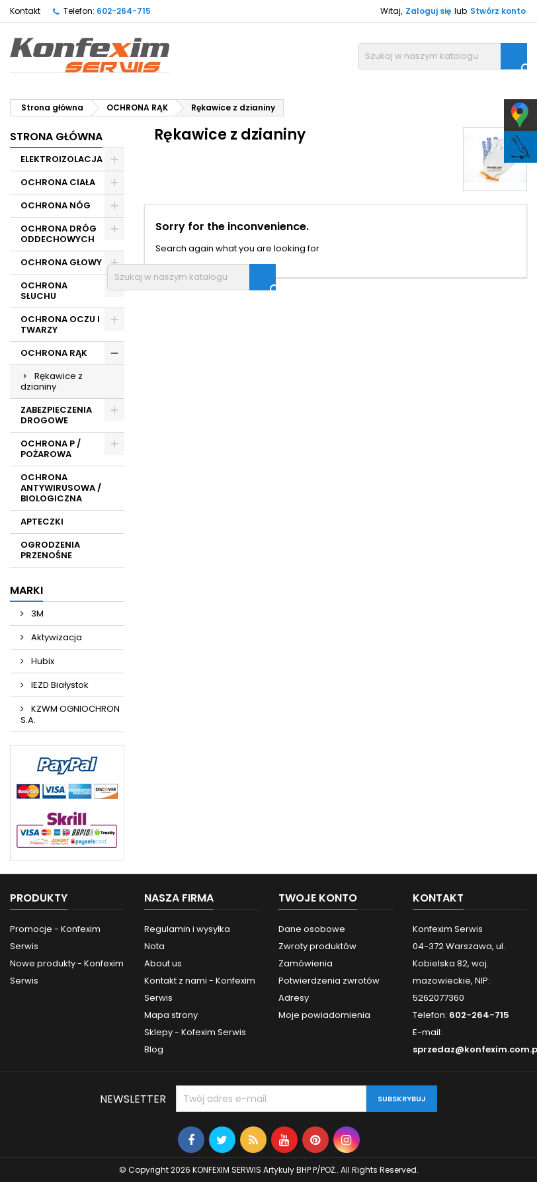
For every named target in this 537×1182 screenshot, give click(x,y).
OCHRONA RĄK (54, 353)
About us (163, 963)
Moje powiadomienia (324, 1015)
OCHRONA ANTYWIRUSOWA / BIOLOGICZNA (61, 488)
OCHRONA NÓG (56, 205)
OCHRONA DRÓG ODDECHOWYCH (59, 233)
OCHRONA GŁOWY (61, 262)
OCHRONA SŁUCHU (44, 290)
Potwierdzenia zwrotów (329, 980)
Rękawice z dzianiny (52, 381)
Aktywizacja (55, 637)
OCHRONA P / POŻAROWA (51, 448)
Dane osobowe (311, 929)
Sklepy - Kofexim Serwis (195, 1032)
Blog (153, 1049)
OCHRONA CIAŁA (58, 182)
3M (36, 613)
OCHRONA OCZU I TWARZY (60, 324)
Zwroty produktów (317, 946)
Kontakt (25, 11)
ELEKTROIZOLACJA (62, 159)
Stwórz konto (498, 11)
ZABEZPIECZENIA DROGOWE (56, 415)
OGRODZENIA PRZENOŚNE (50, 550)
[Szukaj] (442, 56)
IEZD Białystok (59, 685)
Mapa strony (171, 1015)
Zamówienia (305, 963)
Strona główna (56, 136)
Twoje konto (317, 898)
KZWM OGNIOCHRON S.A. (70, 714)
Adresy (293, 998)
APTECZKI (42, 521)
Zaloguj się (428, 11)
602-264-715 (124, 11)
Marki (26, 590)
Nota (154, 946)
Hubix (41, 661)
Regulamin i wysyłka (187, 929)
